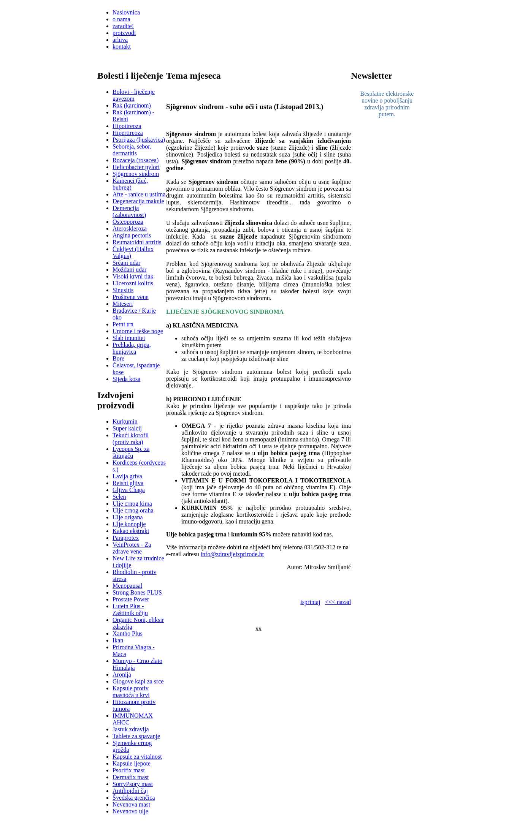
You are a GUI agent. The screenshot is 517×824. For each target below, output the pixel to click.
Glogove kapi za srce (138, 681)
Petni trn (123, 324)
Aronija (122, 674)
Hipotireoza (127, 126)
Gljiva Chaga (129, 490)
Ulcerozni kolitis (133, 283)
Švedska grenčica (134, 797)
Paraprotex (126, 538)
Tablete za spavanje (136, 736)
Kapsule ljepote (132, 763)
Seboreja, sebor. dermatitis (132, 150)
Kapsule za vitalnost (137, 756)
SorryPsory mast (133, 784)
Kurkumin (125, 421)
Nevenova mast (131, 804)
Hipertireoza (128, 133)
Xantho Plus (128, 633)
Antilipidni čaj (130, 791)
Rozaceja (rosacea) (136, 160)
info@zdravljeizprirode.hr (232, 554)
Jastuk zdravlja (131, 729)
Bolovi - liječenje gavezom (134, 95)
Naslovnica (126, 12)
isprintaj (310, 602)
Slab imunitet (129, 338)
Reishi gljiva (128, 483)
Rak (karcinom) (132, 105)
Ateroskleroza (130, 228)
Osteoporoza (128, 221)
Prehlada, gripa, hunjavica (132, 348)
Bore (118, 358)
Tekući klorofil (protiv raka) (131, 438)
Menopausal (127, 585)
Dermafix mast (131, 777)
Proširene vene (131, 297)
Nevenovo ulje (130, 811)
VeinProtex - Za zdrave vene (132, 548)
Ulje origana (128, 517)
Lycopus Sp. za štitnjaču (131, 452)
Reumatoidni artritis (137, 242)
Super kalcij (127, 428)
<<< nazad (338, 602)
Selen (119, 496)
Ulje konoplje (129, 524)
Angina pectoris (132, 235)
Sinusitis (123, 290)
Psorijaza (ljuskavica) (139, 139)
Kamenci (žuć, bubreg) (130, 184)
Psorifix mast (129, 770)
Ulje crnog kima (132, 503)
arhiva (120, 39)
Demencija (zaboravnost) (129, 211)
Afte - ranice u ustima (139, 194)
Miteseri (123, 303)
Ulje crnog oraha (133, 510)
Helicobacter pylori (136, 167)
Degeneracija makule (138, 201)
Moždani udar (129, 269)
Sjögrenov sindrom (136, 174)
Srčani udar (126, 262)
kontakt (122, 46)
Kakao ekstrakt (131, 531)
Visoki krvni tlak (133, 276)
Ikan (118, 640)
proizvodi (124, 33)
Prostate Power (131, 599)
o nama (121, 19)
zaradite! (123, 26)
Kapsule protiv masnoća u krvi (131, 691)
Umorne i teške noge (138, 331)
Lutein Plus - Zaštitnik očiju (130, 609)
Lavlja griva (127, 476)
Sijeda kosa (126, 379)
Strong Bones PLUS (137, 592)
